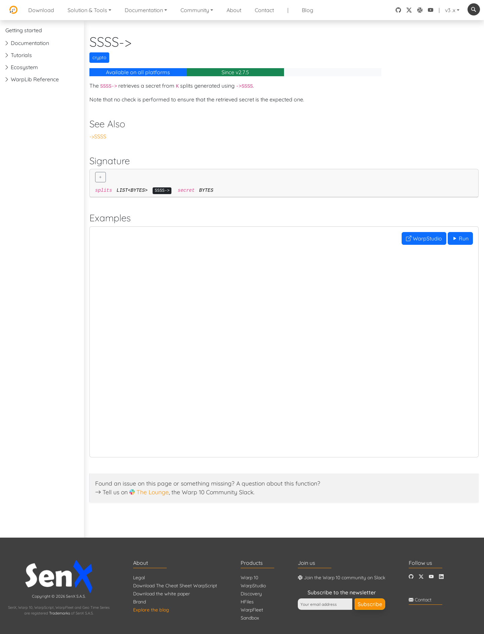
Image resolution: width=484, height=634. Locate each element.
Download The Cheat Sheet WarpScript (175, 586)
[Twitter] (421, 576)
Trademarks (59, 613)
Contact (264, 10)
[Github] (411, 576)
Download (41, 10)
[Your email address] (325, 604)
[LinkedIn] (441, 576)
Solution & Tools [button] (87, 10)
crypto (99, 57)
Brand (139, 602)
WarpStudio (424, 238)
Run (460, 238)
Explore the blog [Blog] (151, 610)
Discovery (251, 594)
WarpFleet (252, 610)
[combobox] (474, 9)
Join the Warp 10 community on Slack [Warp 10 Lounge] (341, 578)
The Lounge (152, 492)
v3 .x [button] (450, 10)
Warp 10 (249, 578)
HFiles (247, 602)
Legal (139, 578)
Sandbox (250, 618)
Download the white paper (161, 594)
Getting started (23, 30)
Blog (307, 10)
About (234, 10)
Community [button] (194, 10)
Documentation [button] (144, 10)
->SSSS (97, 136)
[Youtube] (431, 576)
